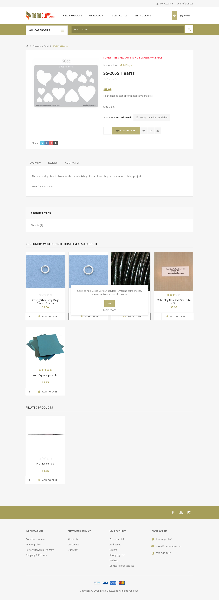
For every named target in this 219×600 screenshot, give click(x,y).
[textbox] (128, 29)
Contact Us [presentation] (72, 162)
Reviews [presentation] (53, 162)
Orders (113, 549)
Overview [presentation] (35, 162)
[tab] (35, 162)
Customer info (117, 539)
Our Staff (73, 549)
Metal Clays (142, 15)
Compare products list (122, 565)
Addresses (115, 544)
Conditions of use (35, 539)
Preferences (186, 3)
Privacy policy (33, 544)
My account (97, 15)
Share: (35, 143)
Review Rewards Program (40, 549)
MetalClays (126, 65)
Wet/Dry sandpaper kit (45, 375)
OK (109, 303)
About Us (73, 539)
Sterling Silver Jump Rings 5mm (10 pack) (45, 301)
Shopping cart (117, 555)
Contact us (120, 15)
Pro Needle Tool (45, 463)
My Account (166, 3)
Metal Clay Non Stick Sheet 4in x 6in (174, 301)
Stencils (35, 225)
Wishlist (114, 560)
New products (72, 15)
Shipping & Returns (36, 555)
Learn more (109, 310)
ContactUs (73, 544)
